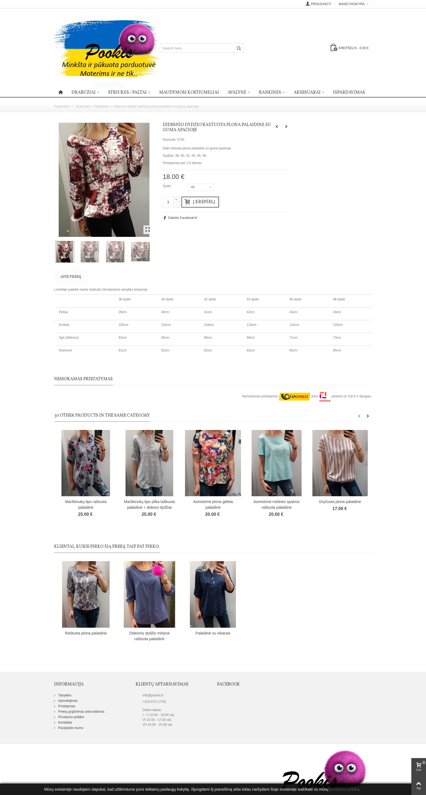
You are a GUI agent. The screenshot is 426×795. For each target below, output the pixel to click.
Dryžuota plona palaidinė (340, 501)
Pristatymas (66, 706)
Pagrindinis (62, 106)
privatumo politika (344, 789)
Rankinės (270, 93)
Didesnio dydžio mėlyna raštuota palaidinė (149, 636)
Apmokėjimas (67, 701)
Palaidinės (101, 106)
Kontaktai (64, 722)
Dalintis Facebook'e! (183, 218)
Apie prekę (70, 276)
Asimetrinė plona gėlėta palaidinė (213, 504)
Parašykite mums (70, 728)
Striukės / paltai (127, 93)
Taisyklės (64, 695)
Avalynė (237, 93)
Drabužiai (83, 93)
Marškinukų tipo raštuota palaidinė (85, 504)
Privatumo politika (70, 717)
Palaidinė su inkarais (213, 633)
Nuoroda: (169, 140)
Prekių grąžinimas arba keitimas (80, 712)
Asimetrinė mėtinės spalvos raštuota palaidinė (276, 504)
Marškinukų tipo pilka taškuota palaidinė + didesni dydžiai (149, 504)
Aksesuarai (307, 93)
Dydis (167, 186)
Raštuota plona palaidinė (86, 633)
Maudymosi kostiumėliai (189, 93)
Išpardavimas (349, 93)
